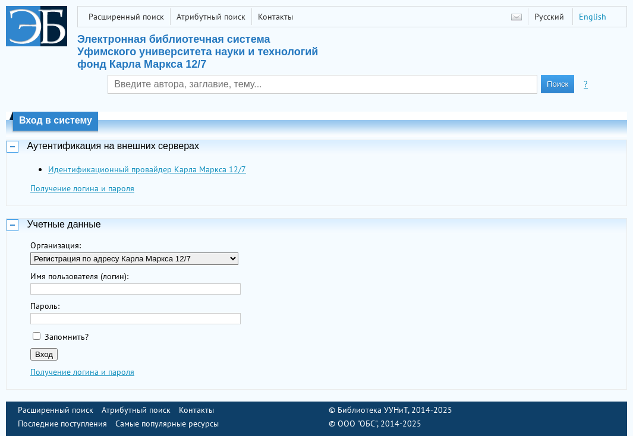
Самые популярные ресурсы (167, 423)
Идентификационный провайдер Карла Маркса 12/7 (147, 169)
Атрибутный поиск (211, 16)
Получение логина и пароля (82, 188)
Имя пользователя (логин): (79, 276)
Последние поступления (62, 423)
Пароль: (44, 306)
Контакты (275, 16)
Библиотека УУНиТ (373, 410)
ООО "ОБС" (357, 423)
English (592, 16)
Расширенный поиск (126, 16)
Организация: (55, 245)
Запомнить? (67, 336)
